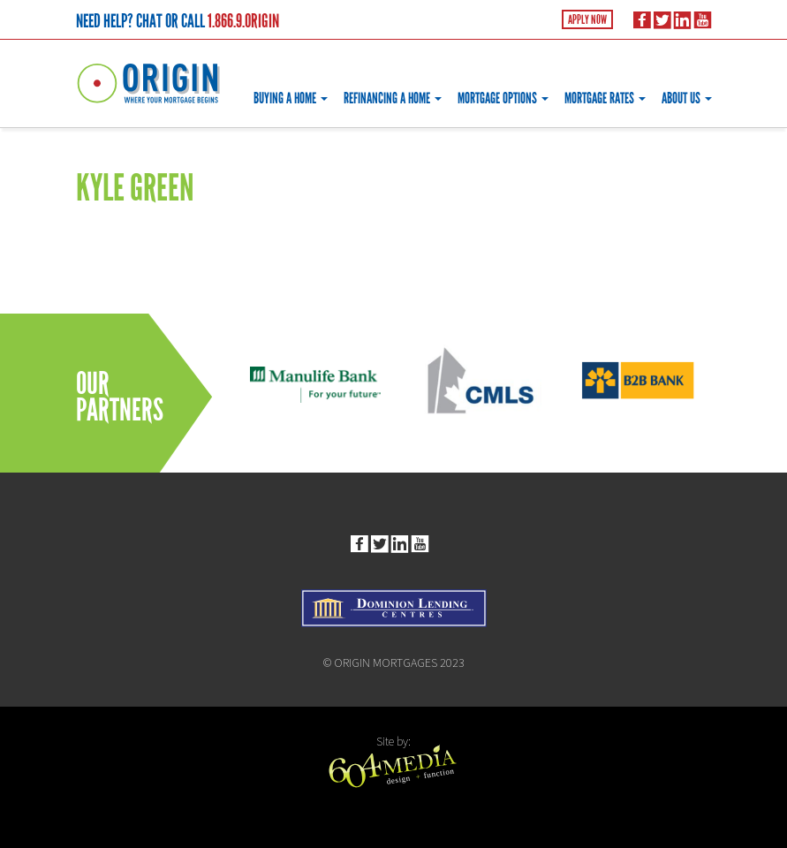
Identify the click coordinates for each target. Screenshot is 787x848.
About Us (687, 99)
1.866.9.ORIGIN (243, 21)
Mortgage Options (503, 99)
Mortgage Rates (605, 99)
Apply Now (587, 19)
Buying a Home (291, 99)
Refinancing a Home (393, 99)
